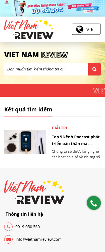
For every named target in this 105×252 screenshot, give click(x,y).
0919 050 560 (22, 227)
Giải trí (59, 127)
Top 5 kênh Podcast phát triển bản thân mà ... (76, 140)
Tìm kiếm (94, 69)
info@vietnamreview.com (33, 239)
